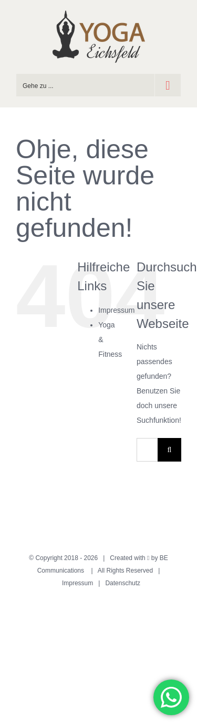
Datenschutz (122, 583)
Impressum (116, 310)
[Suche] (169, 450)
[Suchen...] (147, 450)
